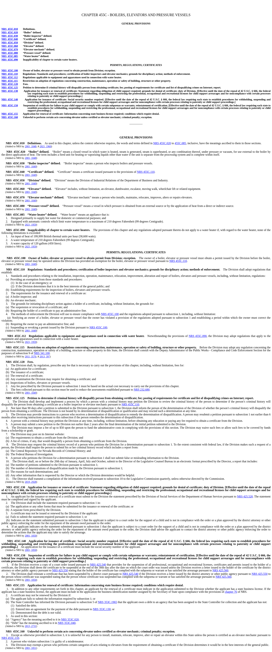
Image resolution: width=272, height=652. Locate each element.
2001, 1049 (30, 166)
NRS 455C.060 (9, 46)
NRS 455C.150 (9, 105)
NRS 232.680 (142, 389)
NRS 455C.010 (9, 29)
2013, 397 (45, 356)
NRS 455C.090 (9, 59)
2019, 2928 (30, 482)
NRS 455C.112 (9, 77)
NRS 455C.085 (9, 56)
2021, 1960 (45, 146)
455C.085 (180, 143)
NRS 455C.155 (9, 114)
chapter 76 (231, 591)
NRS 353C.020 (70, 619)
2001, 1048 (30, 146)
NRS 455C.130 (9, 91)
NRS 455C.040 (9, 39)
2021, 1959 (30, 224)
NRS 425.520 (245, 496)
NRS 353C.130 (102, 609)
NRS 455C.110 (9, 74)
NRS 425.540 (98, 564)
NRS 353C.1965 (107, 602)
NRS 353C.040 (67, 622)
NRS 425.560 (220, 570)
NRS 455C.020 (9, 32)
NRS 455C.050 (9, 42)
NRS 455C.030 (9, 36)
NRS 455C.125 (9, 87)
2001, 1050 (30, 535)
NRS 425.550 (60, 570)
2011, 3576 (30, 356)
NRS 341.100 (42, 353)
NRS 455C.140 (9, 99)
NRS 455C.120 (9, 84)
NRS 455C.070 (9, 49)
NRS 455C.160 (9, 117)
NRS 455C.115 (9, 81)
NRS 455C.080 (9, 53)
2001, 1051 (30, 648)
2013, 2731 (30, 626)
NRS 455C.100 (9, 70)
